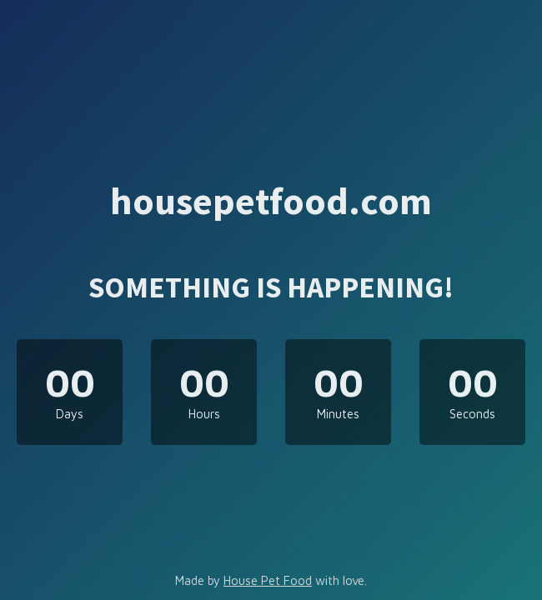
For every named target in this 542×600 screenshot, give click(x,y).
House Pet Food (267, 580)
